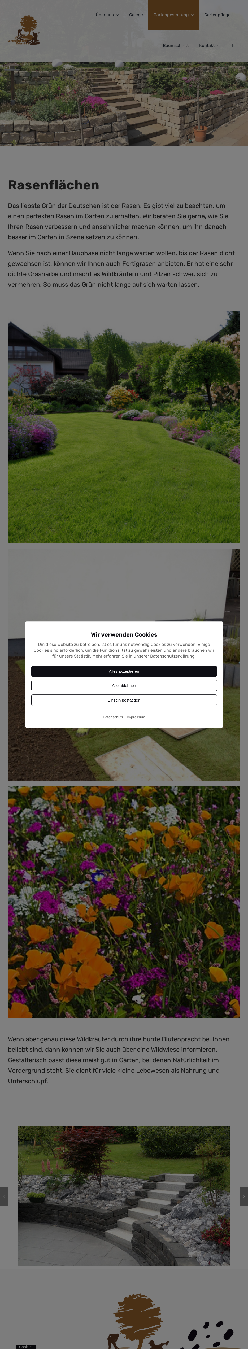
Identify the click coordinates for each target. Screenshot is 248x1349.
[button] (4, 1196)
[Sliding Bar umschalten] (233, 46)
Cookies (26, 1347)
